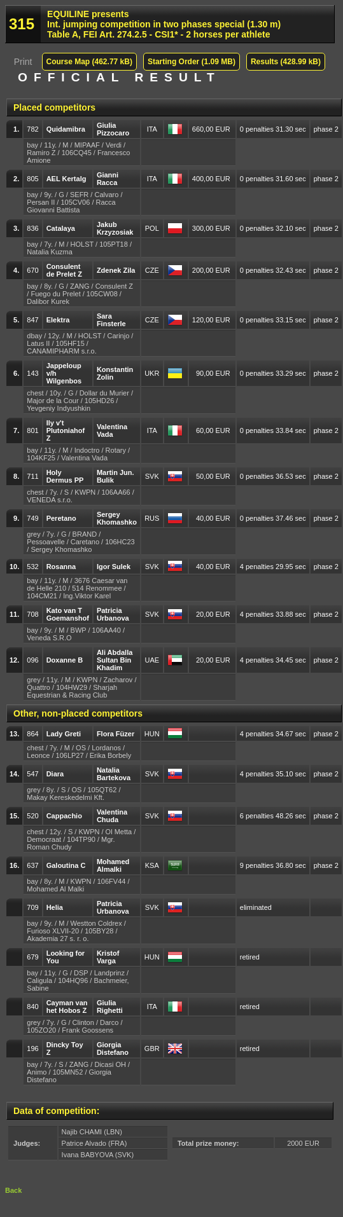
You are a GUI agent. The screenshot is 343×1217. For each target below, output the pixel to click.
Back (13, 1190)
